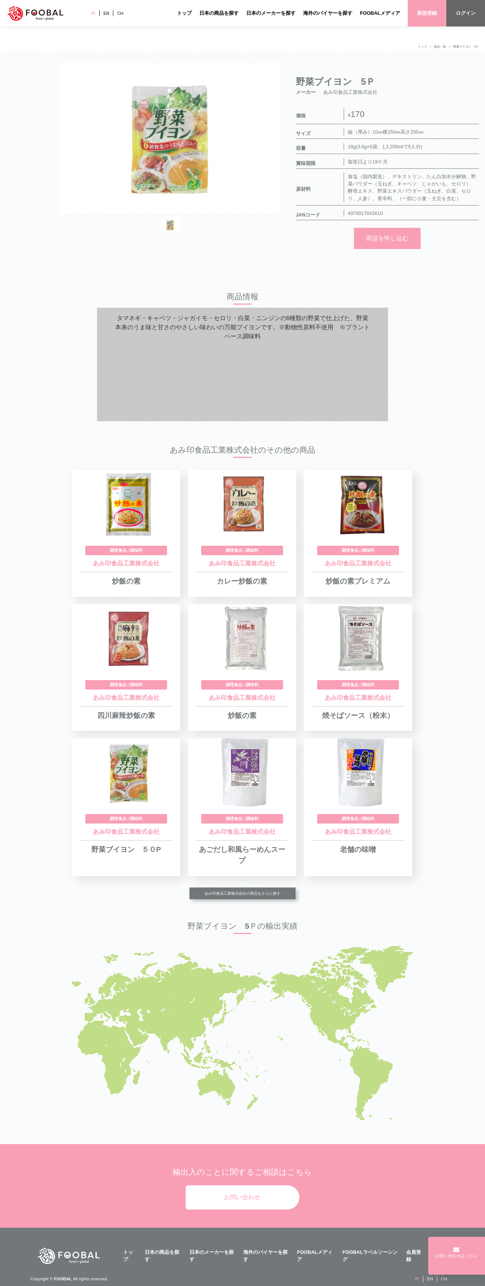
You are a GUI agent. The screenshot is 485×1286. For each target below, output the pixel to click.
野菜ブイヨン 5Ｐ (466, 46)
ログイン (466, 13)
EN (106, 13)
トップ (184, 13)
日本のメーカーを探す (271, 13)
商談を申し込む (387, 238)
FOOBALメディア (380, 13)
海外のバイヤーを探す (327, 13)
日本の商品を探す (219, 13)
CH (120, 13)
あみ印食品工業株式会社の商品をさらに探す (242, 893)
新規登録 (427, 13)
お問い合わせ (242, 1197)
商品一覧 (440, 46)
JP (93, 13)
